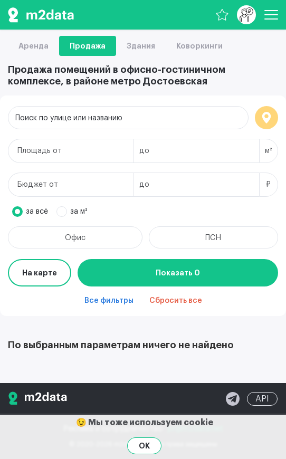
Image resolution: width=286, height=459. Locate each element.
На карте (39, 272)
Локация (266, 117)
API (262, 399)
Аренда (33, 46)
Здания (141, 46)
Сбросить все (175, 300)
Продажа (88, 46)
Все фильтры (109, 300)
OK (144, 446)
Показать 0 (178, 272)
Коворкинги (199, 46)
